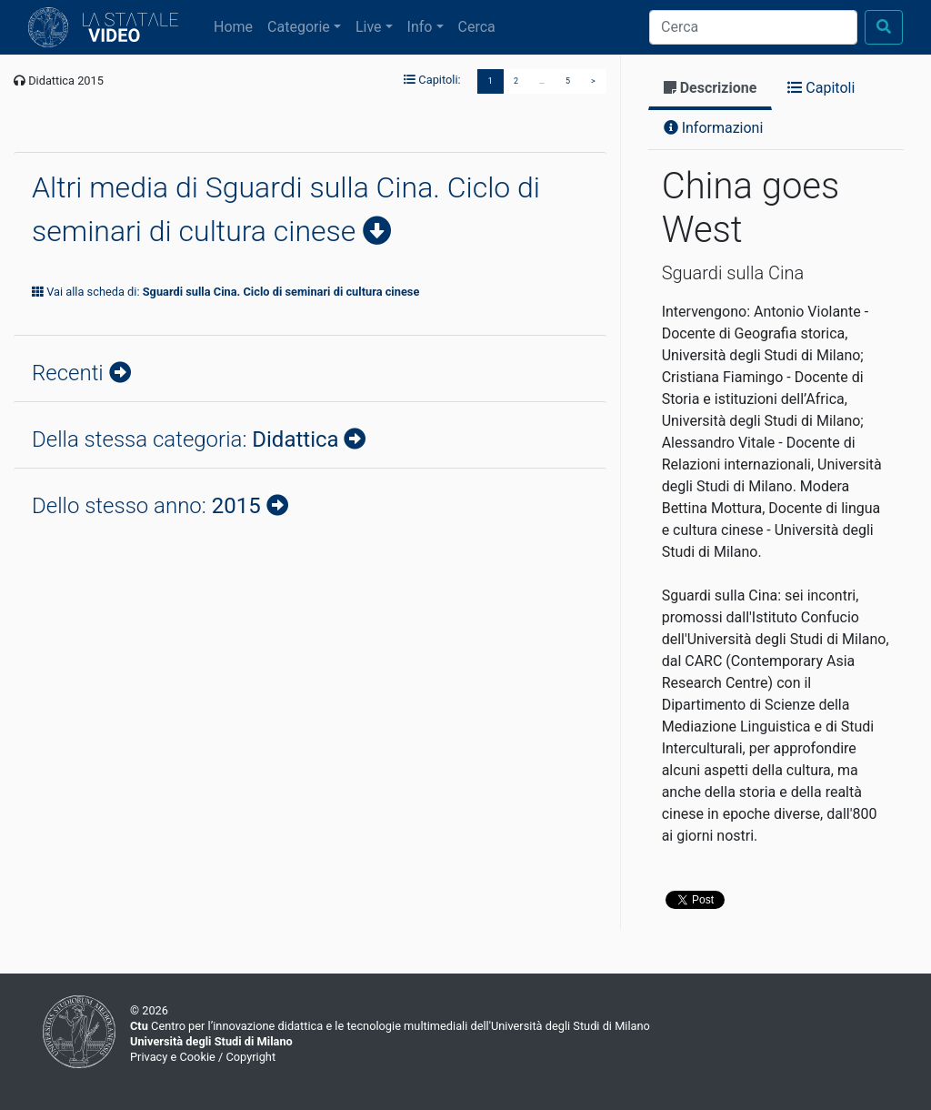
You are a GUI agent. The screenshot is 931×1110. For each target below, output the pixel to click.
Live (368, 26)
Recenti (70, 373)
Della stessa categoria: (188, 439)
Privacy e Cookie (172, 1057)
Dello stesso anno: (149, 506)
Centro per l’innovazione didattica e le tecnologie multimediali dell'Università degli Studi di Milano (390, 1026)
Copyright (250, 1057)
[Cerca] (753, 27)
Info (420, 26)
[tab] (710, 89)
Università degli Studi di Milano (211, 1041)
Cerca (477, 26)
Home (237, 25)
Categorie (298, 26)
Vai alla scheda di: (225, 291)
